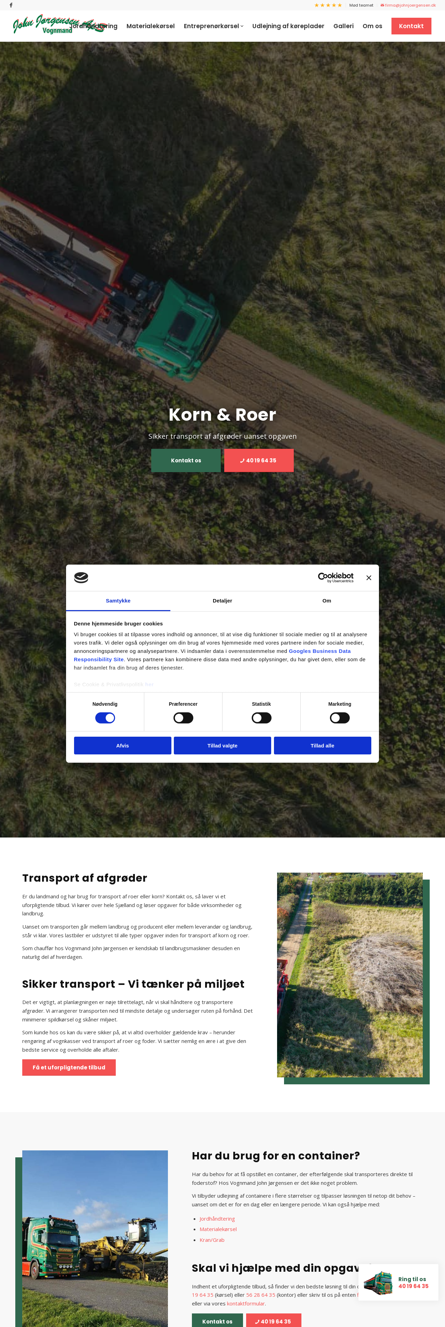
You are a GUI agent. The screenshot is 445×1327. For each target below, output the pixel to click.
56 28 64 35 (260, 1294)
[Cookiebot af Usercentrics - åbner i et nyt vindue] (323, 578)
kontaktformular (246, 1303)
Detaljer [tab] (222, 601)
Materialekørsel (218, 1228)
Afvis (122, 746)
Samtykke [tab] (118, 601)
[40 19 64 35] (259, 460)
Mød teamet (361, 5)
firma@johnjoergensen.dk (408, 5)
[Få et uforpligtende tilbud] (69, 1067)
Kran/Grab (212, 1239)
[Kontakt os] (186, 460)
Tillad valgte (222, 746)
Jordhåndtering (217, 1218)
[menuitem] (328, 5)
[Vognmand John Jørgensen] (60, 26)
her (149, 684)
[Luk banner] (368, 577)
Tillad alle (322, 746)
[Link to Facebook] (11, 5)
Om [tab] (326, 601)
